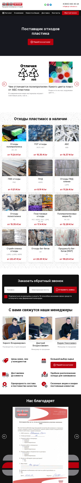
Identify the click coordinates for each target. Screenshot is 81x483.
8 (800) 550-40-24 (71, 4)
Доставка (46, 13)
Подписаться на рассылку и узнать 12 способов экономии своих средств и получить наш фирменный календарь (40, 297)
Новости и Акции (32, 13)
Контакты (56, 13)
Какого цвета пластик (62, 86)
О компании (18, 13)
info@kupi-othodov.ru (70, 6)
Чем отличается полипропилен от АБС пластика (28, 88)
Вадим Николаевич (66, 343)
